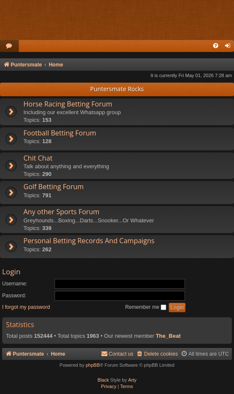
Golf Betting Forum (53, 186)
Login (11, 271)
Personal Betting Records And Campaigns (88, 240)
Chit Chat (37, 158)
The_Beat (168, 336)
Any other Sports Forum (61, 211)
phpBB (93, 365)
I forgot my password (26, 307)
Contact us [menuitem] (117, 354)
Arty (132, 379)
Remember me (145, 307)
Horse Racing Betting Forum (67, 104)
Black (103, 379)
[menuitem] (9, 46)
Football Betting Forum (59, 133)
